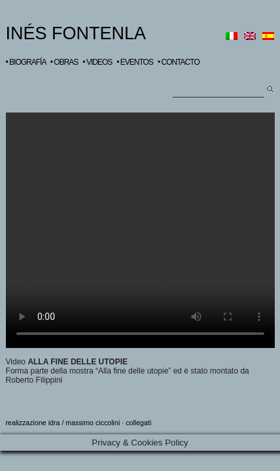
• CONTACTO (179, 62)
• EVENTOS (134, 62)
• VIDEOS (97, 62)
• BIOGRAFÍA (26, 62)
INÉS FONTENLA (76, 33)
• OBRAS (64, 62)
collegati (138, 423)
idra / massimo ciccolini (84, 423)
